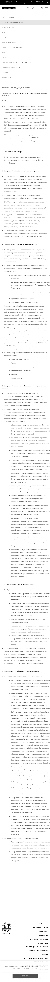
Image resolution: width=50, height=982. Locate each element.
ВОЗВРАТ (4, 53)
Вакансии (43, 936)
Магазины (43, 932)
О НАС (4, 58)
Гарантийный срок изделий (12, 48)
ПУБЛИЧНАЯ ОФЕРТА (8, 18)
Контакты (43, 924)
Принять (25, 976)
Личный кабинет (40, 928)
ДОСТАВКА (5, 73)
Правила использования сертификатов (16, 63)
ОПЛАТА (4, 38)
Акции (4, 33)
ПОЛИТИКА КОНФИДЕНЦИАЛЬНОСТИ (37, 945)
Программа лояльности (11, 68)
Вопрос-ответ (7, 78)
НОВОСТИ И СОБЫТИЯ (9, 28)
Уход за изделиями (9, 43)
